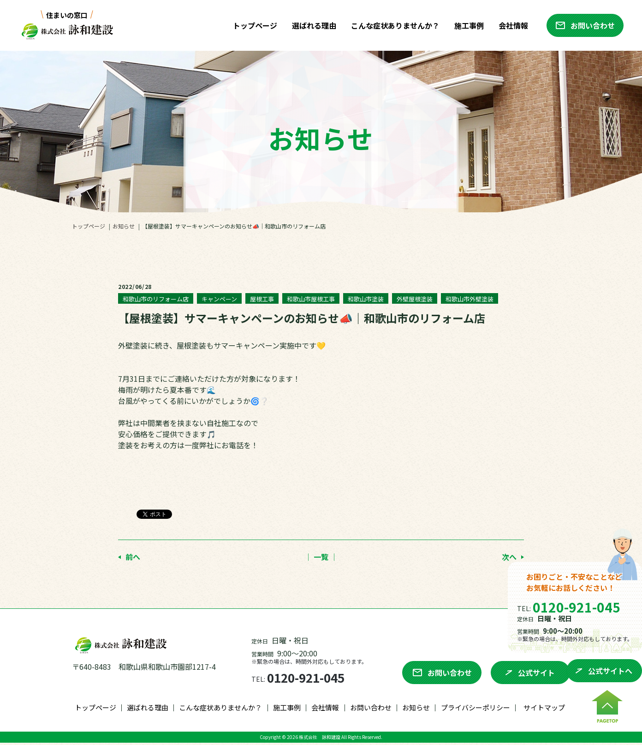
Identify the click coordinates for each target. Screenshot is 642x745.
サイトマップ (544, 710)
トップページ (253, 25)
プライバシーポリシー (475, 710)
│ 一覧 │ (321, 556)
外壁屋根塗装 (415, 298)
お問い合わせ (371, 710)
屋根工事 (262, 298)
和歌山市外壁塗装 (469, 298)
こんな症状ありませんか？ (393, 25)
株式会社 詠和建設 (319, 739)
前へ (132, 556)
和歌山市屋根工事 (311, 298)
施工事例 (467, 25)
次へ (509, 556)
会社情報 (511, 25)
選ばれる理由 (312, 25)
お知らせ (124, 226)
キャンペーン (219, 298)
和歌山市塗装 (366, 298)
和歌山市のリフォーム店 (156, 298)
